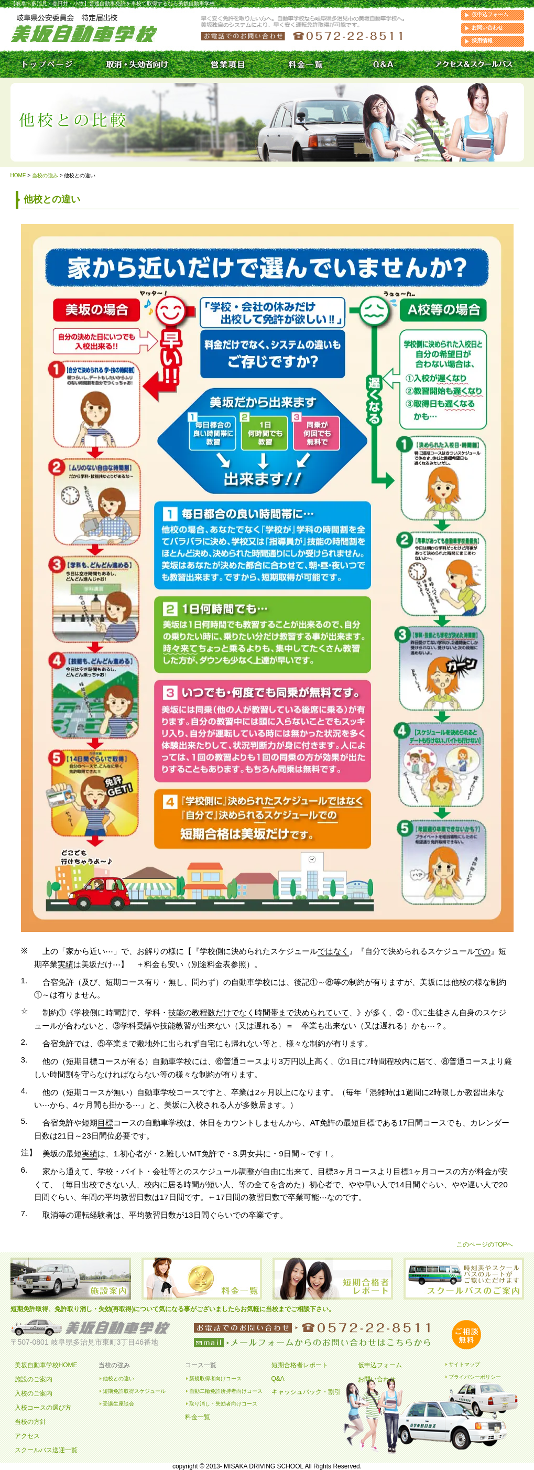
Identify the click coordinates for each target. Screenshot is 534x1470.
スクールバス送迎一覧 (46, 1450)
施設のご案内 (33, 1379)
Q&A (278, 1378)
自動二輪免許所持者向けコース (226, 1391)
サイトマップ (464, 1364)
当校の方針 (30, 1421)
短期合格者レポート (299, 1365)
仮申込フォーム (490, 14)
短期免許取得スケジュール (134, 1391)
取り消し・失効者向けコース (223, 1404)
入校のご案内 (33, 1393)
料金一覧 (197, 1417)
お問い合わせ (487, 27)
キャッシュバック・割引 (306, 1392)
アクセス (27, 1436)
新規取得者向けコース (215, 1378)
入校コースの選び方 (43, 1407)
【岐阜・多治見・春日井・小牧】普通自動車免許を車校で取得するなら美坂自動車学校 (112, 3)
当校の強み (45, 175)
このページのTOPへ (484, 1244)
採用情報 (482, 41)
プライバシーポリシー (475, 1377)
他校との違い (118, 1378)
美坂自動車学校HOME (46, 1365)
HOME (18, 175)
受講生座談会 (118, 1404)
